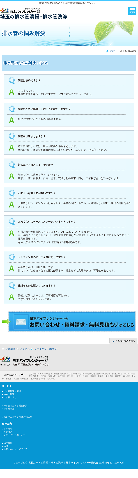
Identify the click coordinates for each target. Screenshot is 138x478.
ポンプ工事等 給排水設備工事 (18, 417)
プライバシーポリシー (46, 348)
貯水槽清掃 (9, 408)
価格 (6, 446)
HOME (112, 51)
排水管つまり (10, 397)
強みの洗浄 (9, 394)
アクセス (25, 348)
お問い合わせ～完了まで (15, 449)
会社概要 (10, 348)
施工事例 (8, 443)
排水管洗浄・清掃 (12, 391)
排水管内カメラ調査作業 (15, 405)
